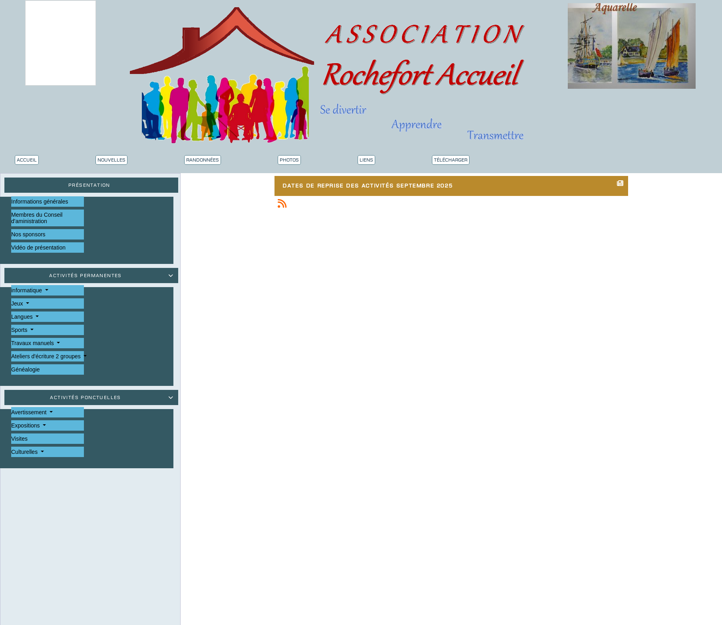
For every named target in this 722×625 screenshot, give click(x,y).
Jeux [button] (17, 303)
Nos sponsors (28, 234)
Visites (19, 438)
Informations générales (39, 201)
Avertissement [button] (29, 412)
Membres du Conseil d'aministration (36, 218)
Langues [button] (22, 316)
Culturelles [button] (25, 452)
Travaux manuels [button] (33, 343)
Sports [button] (20, 330)
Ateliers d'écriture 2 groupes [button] (46, 356)
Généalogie (25, 369)
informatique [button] (27, 290)
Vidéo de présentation (38, 247)
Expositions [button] (26, 425)
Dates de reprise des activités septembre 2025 (369, 185)
